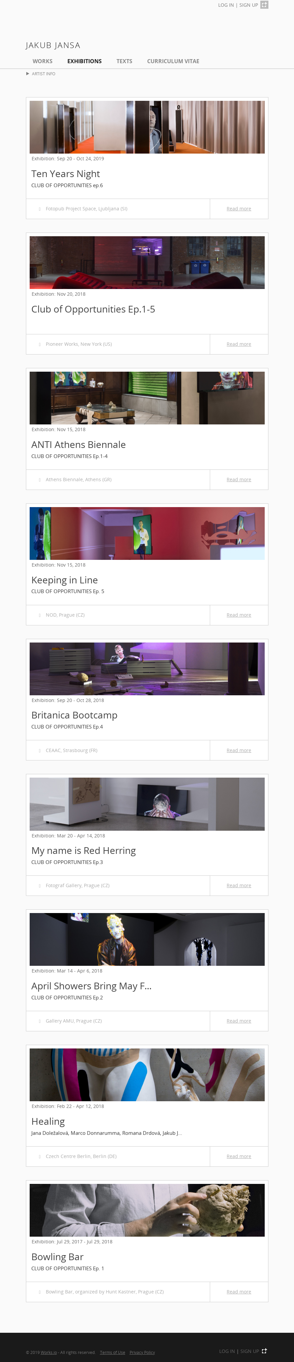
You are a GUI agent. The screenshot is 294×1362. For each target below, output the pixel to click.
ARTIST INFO (40, 74)
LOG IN (226, 5)
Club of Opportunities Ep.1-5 (93, 308)
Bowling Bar (57, 1256)
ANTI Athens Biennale (78, 444)
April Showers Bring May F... (91, 985)
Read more (239, 208)
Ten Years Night (65, 173)
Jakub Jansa (53, 44)
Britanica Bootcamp (74, 714)
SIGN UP (248, 5)
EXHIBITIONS (84, 61)
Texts (124, 61)
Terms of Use (112, 1352)
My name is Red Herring (83, 850)
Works (43, 61)
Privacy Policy (142, 1352)
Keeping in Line (64, 579)
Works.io (49, 1352)
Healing (48, 1121)
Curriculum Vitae (173, 61)
